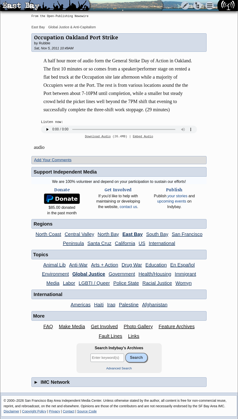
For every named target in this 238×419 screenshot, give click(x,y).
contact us (128, 207)
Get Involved (104, 326)
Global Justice (88, 274)
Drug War (132, 265)
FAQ (48, 326)
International (162, 243)
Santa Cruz (99, 243)
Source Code (87, 411)
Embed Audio (143, 136)
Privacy (54, 411)
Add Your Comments (52, 160)
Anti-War (78, 265)
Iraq (111, 304)
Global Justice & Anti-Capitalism (72, 27)
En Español (182, 265)
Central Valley (79, 234)
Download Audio (98, 136)
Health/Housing (154, 274)
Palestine (128, 304)
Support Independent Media (65, 172)
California (125, 243)
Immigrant (185, 274)
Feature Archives (177, 326)
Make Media (72, 326)
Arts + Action (104, 265)
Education (156, 265)
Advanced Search (119, 368)
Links (133, 336)
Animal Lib (54, 265)
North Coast (48, 234)
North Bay (108, 234)
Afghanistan (154, 304)
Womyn (183, 283)
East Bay (38, 27)
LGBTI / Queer (94, 283)
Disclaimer (11, 411)
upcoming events (171, 201)
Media (52, 283)
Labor (69, 283)
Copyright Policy (34, 411)
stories (177, 196)
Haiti (99, 304)
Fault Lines (110, 336)
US (142, 243)
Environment (55, 274)
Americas (80, 304)
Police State (126, 283)
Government (122, 274)
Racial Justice (157, 283)
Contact (68, 411)
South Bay (157, 234)
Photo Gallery (138, 326)
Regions (43, 224)
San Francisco (187, 234)
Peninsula (73, 243)
